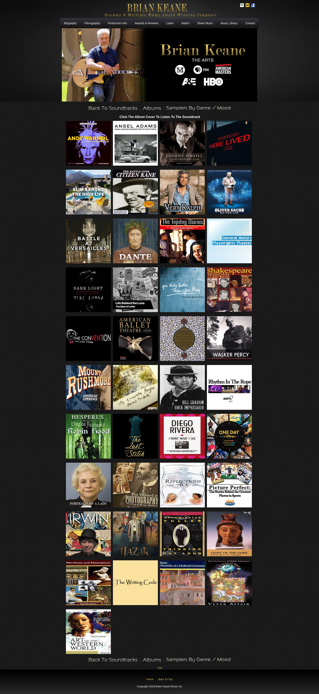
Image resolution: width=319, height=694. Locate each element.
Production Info (117, 23)
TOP (159, 668)
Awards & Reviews (146, 23)
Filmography (92, 23)
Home (150, 679)
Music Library (229, 23)
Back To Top (165, 679)
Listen (170, 23)
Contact (250, 23)
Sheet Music (205, 23)
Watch (185, 23)
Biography (70, 23)
